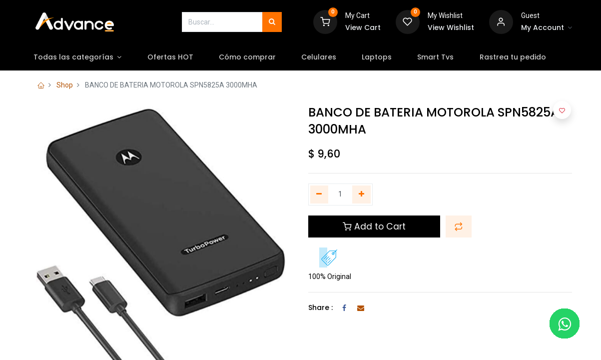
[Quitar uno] (319, 195)
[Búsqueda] (272, 22)
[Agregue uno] (361, 195)
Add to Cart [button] (374, 226)
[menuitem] (178, 57)
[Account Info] (546, 28)
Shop (64, 85)
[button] (459, 227)
